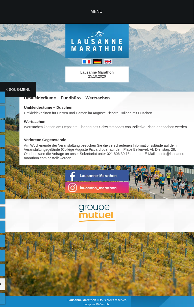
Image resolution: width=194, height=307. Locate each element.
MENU (96, 11)
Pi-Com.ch (102, 304)
